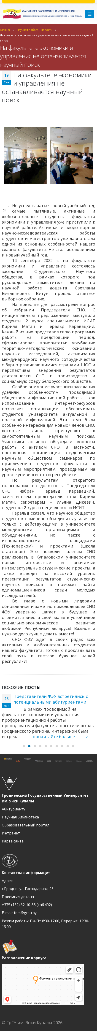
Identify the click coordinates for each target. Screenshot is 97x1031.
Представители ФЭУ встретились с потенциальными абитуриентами (50, 699)
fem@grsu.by (25, 912)
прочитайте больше (60, 736)
